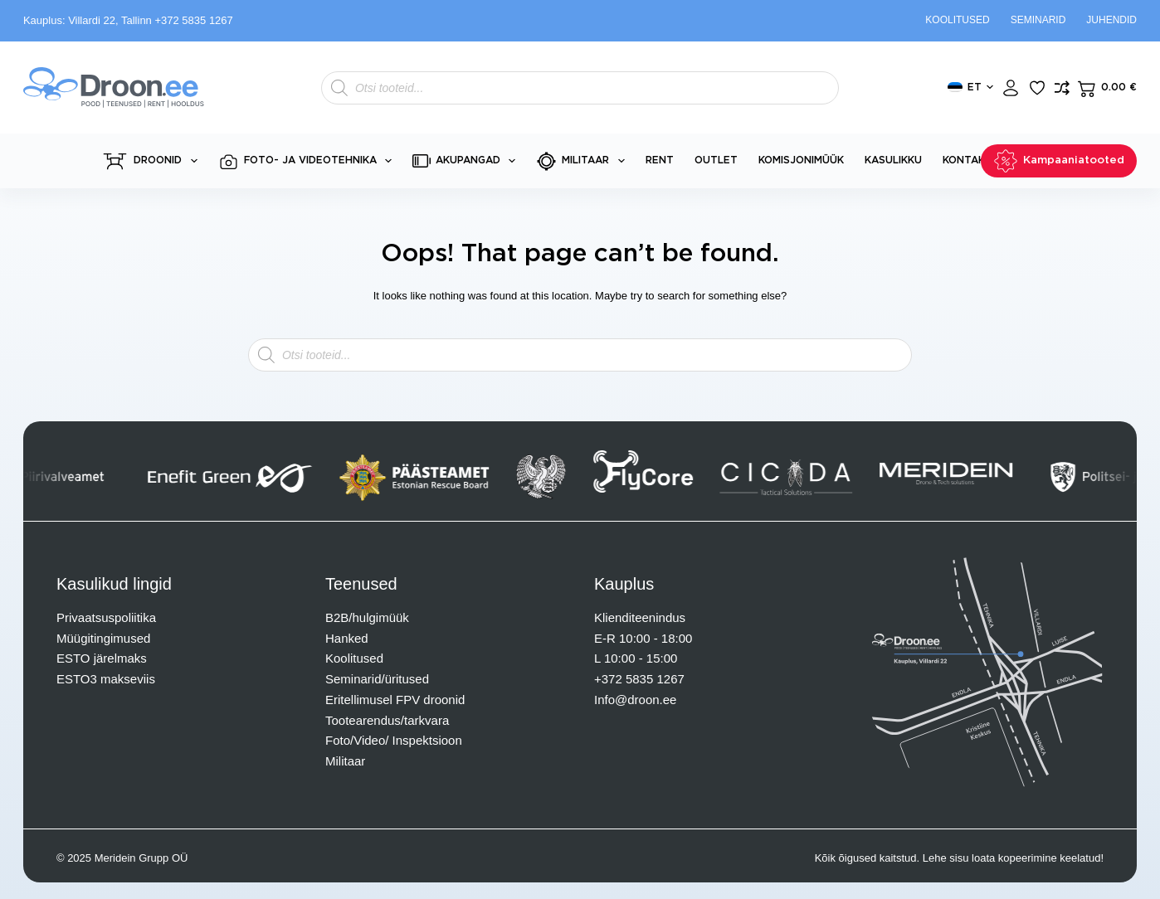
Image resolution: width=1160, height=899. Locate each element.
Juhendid (1111, 20)
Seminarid (1038, 20)
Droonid (152, 161)
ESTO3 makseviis (105, 679)
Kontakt (967, 160)
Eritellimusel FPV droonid (395, 699)
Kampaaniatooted (1059, 160)
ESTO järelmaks (101, 658)
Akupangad (467, 161)
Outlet (716, 160)
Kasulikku (893, 160)
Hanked (346, 638)
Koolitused (957, 20)
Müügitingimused (103, 638)
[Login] (1011, 88)
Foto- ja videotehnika (308, 161)
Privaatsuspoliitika (106, 617)
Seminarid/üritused (377, 679)
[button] (970, 88)
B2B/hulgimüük (367, 617)
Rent (660, 160)
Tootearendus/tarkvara (387, 720)
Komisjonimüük (801, 160)
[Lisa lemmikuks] (1037, 88)
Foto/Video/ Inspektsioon (393, 740)
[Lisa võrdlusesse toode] (1062, 87)
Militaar (583, 161)
